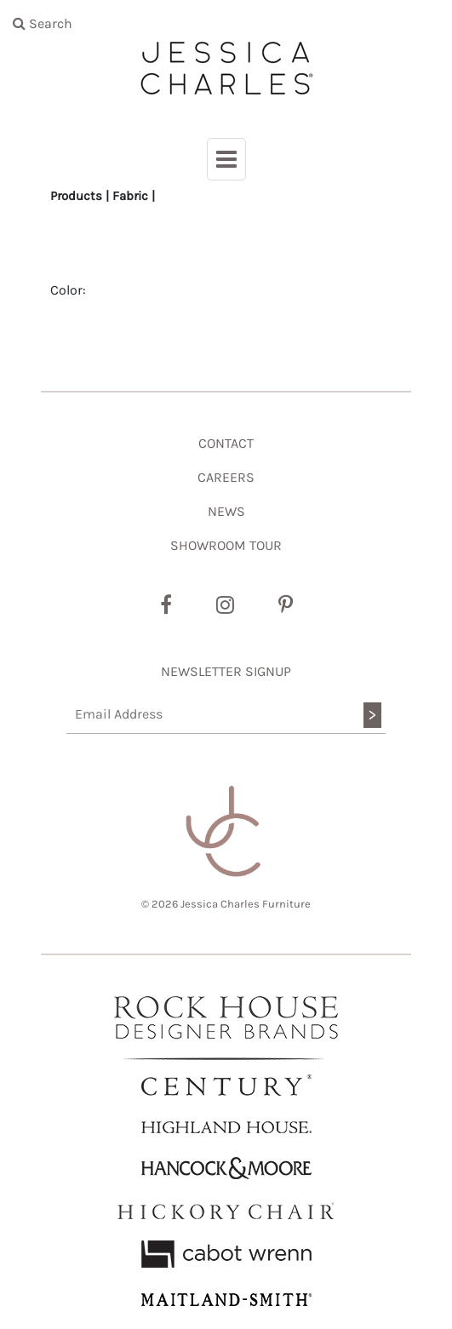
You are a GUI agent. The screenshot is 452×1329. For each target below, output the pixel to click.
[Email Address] (226, 715)
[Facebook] (166, 605)
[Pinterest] (285, 605)
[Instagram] (225, 605)
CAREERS (226, 477)
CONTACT (226, 443)
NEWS (226, 511)
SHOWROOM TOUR (226, 545)
